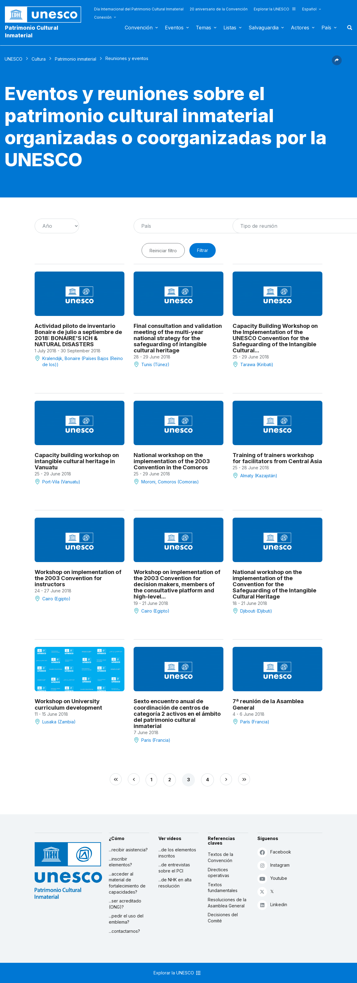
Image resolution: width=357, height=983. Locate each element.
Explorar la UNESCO (275, 9)
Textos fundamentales (222, 887)
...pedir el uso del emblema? (126, 919)
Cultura (39, 59)
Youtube (272, 878)
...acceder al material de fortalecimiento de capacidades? (127, 883)
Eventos (174, 27)
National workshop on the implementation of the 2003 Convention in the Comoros (172, 461)
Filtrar (202, 250)
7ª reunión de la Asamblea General (268, 704)
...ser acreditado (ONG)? (125, 904)
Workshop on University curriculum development (68, 704)
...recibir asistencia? (128, 849)
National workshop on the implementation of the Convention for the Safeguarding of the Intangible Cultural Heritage (274, 584)
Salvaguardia (264, 27)
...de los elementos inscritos (177, 852)
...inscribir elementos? (120, 862)
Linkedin (272, 905)
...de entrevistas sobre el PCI (174, 867)
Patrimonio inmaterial (75, 59)
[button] (337, 63)
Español (309, 9)
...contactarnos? (124, 931)
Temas (203, 27)
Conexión (103, 17)
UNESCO (13, 59)
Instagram (273, 865)
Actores (300, 27)
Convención (139, 27)
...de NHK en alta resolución (175, 882)
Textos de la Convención (220, 857)
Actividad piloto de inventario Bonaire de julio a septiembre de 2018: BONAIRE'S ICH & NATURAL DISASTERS (78, 334)
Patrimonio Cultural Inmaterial (31, 31)
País (326, 27)
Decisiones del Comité (223, 917)
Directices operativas (218, 872)
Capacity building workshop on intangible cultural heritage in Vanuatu (77, 461)
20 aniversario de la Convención (219, 9)
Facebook (274, 852)
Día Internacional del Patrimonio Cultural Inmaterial (139, 9)
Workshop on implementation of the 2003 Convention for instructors (78, 577)
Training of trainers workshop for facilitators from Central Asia (277, 458)
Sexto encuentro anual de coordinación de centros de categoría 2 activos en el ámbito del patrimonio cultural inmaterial (177, 713)
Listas (229, 27)
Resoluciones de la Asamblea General (227, 902)
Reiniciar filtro (163, 250)
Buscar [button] (348, 27)
